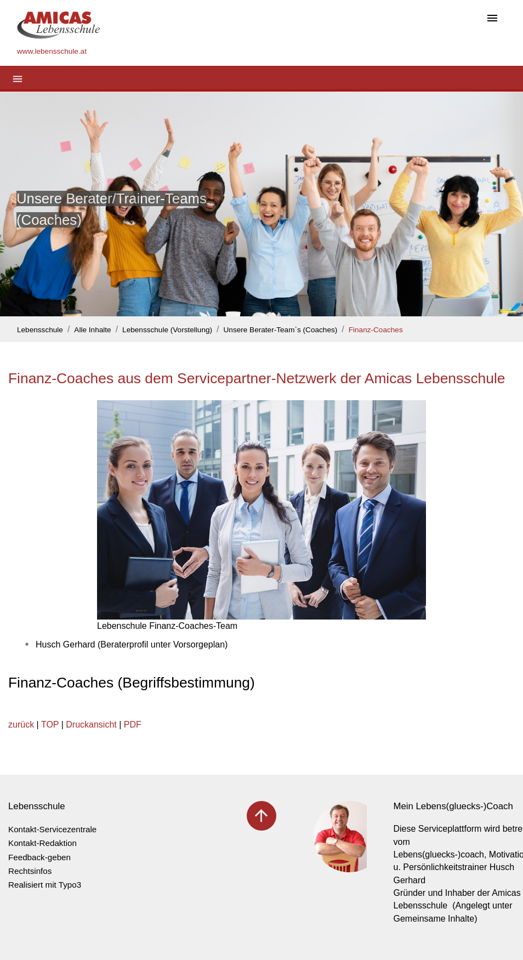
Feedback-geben (39, 857)
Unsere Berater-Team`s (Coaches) (281, 330)
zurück (21, 724)
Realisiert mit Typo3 (44, 884)
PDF (132, 724)
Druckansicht (91, 724)
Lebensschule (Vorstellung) (167, 330)
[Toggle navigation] (492, 19)
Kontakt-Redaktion (42, 843)
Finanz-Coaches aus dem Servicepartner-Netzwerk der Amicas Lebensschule (256, 378)
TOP (50, 724)
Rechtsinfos (30, 871)
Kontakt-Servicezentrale (52, 829)
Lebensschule (40, 330)
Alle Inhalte (92, 330)
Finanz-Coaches (376, 330)
